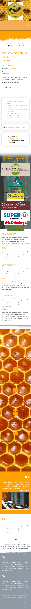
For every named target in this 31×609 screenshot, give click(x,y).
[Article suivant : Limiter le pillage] (26, 93)
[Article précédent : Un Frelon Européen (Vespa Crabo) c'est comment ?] (8, 93)
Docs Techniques (13, 68)
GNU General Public (21, 597)
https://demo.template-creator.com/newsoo (10, 600)
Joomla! (21, 595)
